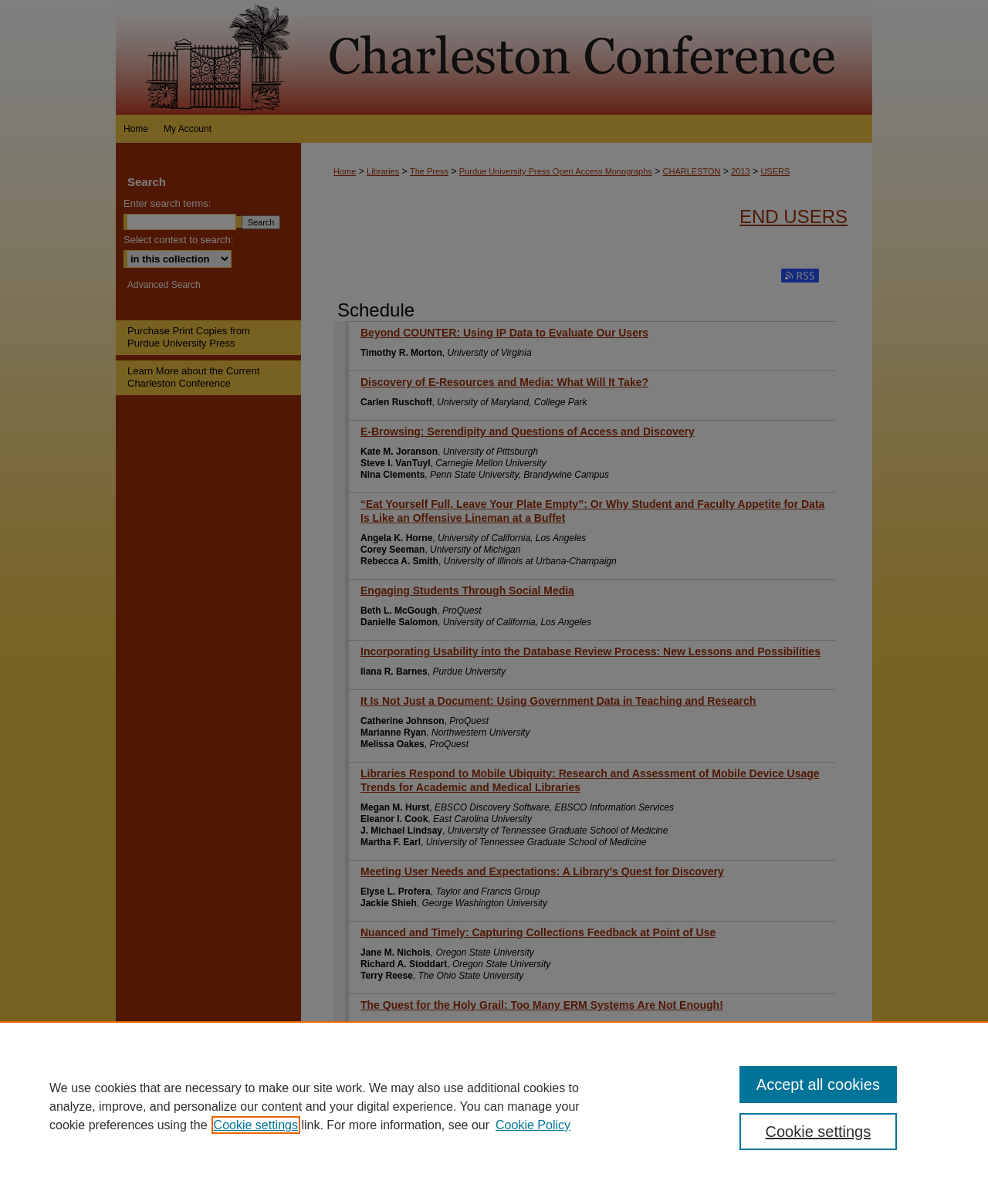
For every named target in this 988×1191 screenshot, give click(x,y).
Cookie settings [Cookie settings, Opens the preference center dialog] (818, 1131)
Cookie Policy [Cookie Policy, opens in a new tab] (533, 1125)
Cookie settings (256, 1125)
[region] (494, 1106)
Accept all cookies (818, 1084)
